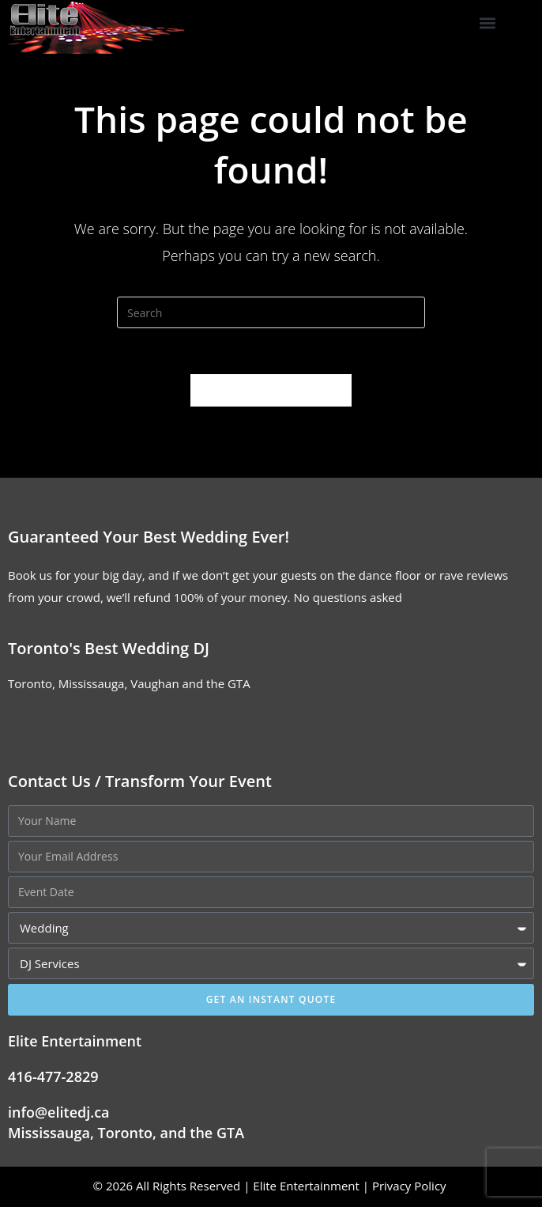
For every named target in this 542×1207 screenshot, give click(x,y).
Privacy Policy (411, 1187)
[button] (488, 23)
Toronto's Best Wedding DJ (108, 649)
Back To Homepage (270, 391)
